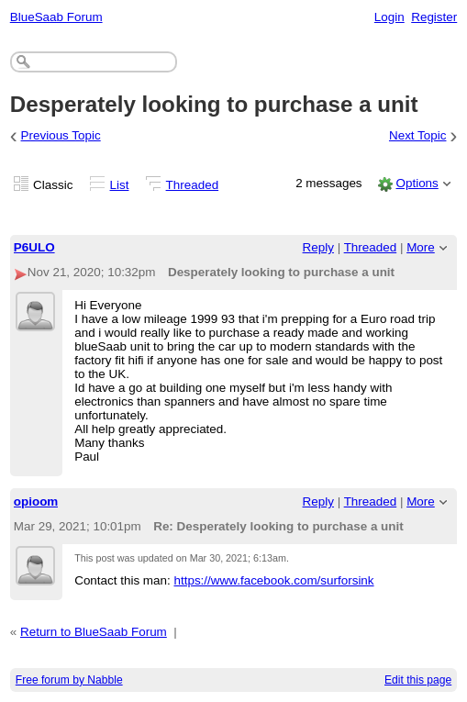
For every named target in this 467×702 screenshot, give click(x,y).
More (420, 247)
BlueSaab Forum (56, 17)
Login (389, 17)
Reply (318, 247)
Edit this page (417, 680)
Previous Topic (61, 135)
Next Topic (418, 135)
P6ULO (34, 247)
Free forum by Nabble (69, 680)
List (119, 185)
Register (434, 17)
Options (416, 183)
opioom (36, 501)
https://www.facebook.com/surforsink (273, 580)
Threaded (192, 185)
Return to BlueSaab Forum (93, 632)
